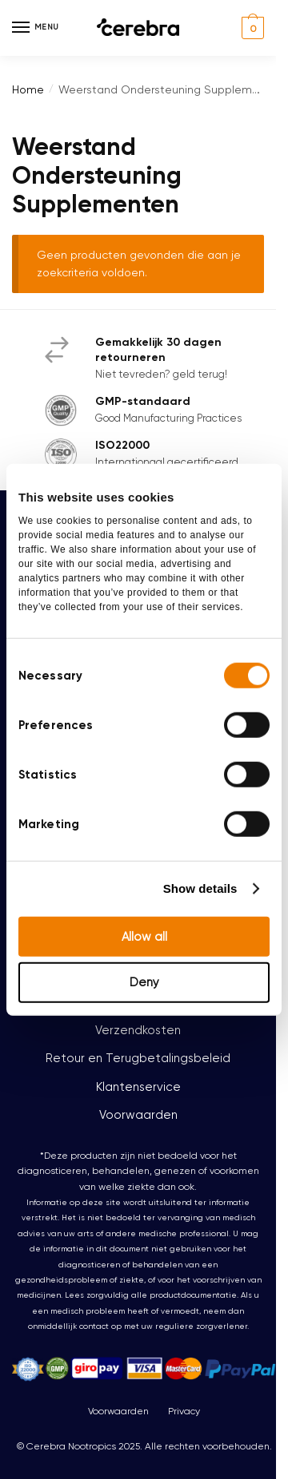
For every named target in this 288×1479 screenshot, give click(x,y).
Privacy (184, 1411)
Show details (200, 888)
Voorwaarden (138, 1115)
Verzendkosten (138, 1030)
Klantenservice (138, 1087)
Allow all (144, 936)
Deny (144, 982)
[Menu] (36, 28)
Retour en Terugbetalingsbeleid (138, 1058)
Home (28, 89)
